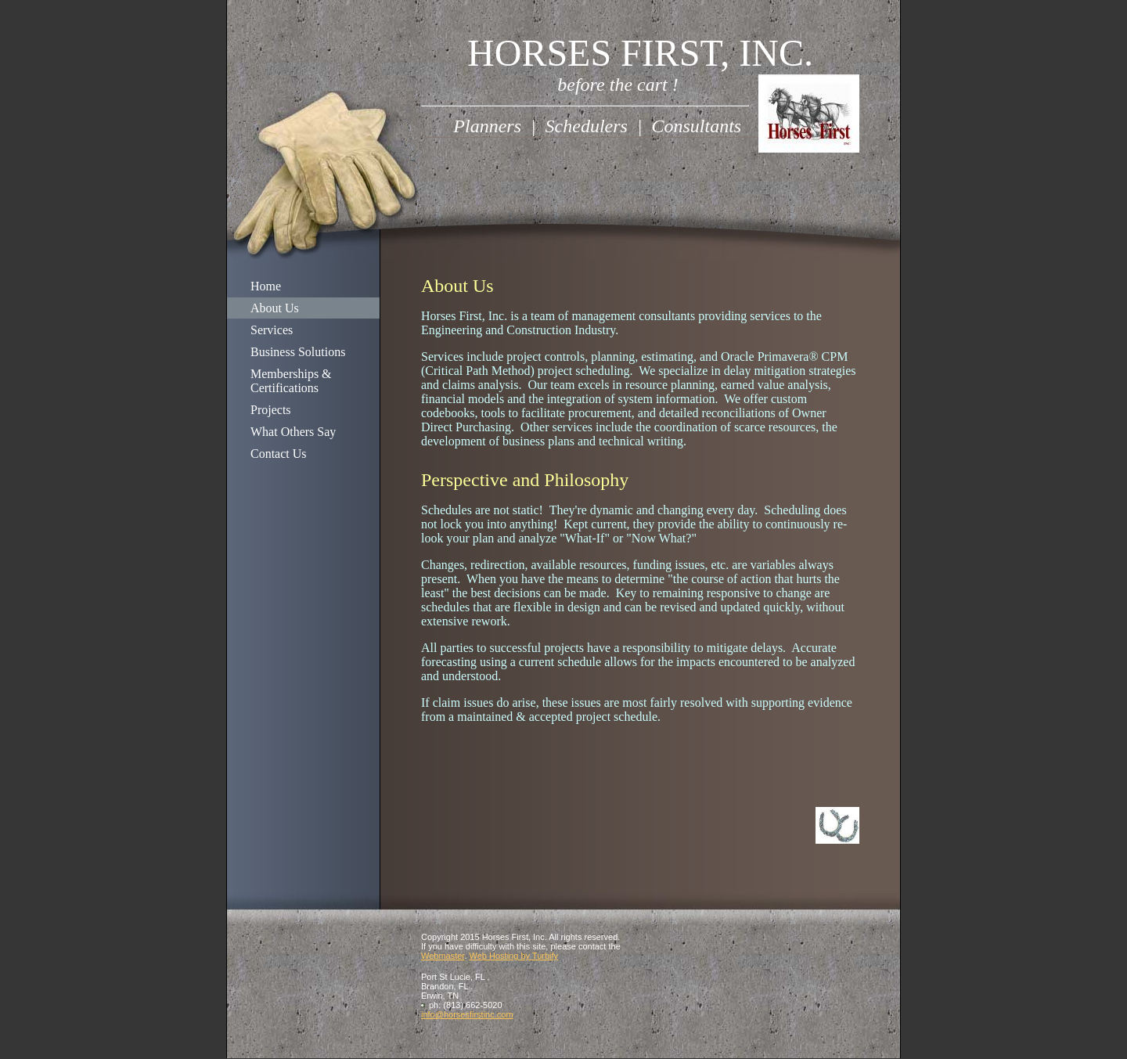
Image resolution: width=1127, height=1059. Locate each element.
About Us (274, 308)
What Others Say (293, 431)
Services (271, 330)
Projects (270, 409)
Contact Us (278, 453)
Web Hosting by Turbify (514, 955)
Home (265, 286)
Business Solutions (297, 351)
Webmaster (442, 955)
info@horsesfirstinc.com (467, 1014)
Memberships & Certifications (291, 380)
